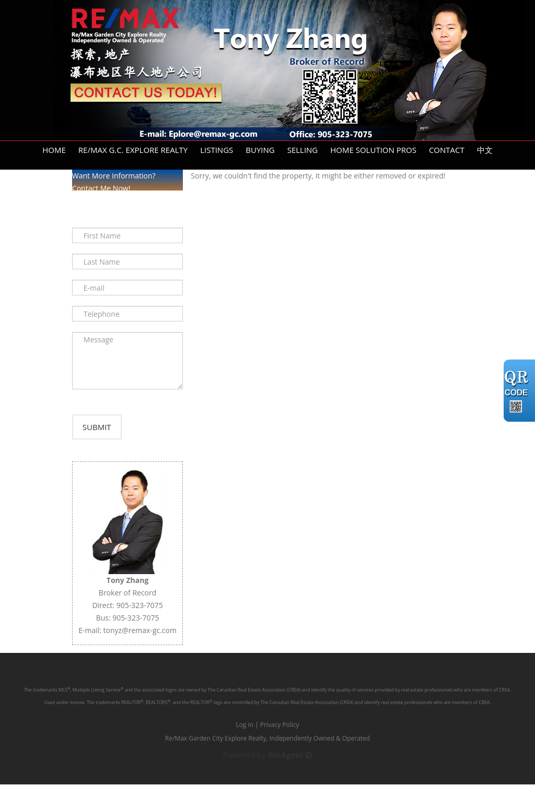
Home (54, 150)
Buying (260, 150)
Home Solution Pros (373, 150)
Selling (302, 150)
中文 (485, 150)
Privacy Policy (279, 738)
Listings (216, 150)
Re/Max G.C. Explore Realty (133, 150)
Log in (244, 738)
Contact (446, 150)
